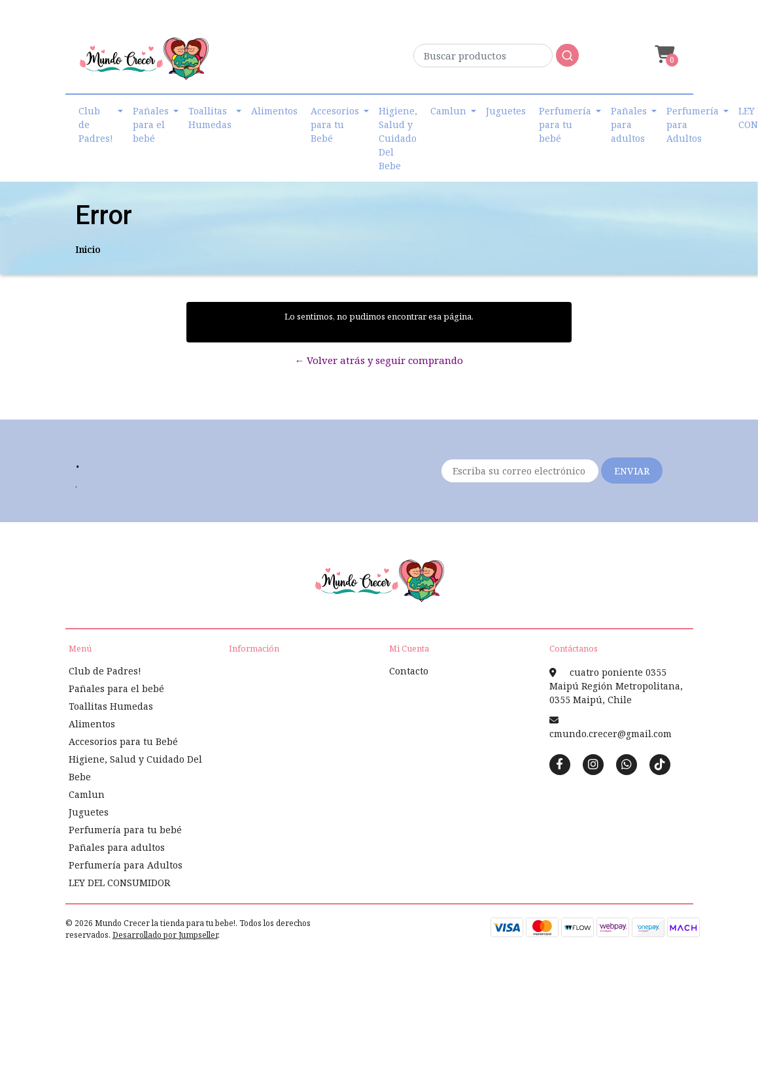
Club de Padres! (95, 124)
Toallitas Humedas (210, 118)
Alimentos (274, 111)
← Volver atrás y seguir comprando (378, 360)
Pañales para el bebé (151, 124)
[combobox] (496, 59)
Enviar (631, 471)
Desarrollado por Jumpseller (165, 934)
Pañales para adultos (629, 124)
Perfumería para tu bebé (565, 124)
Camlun (448, 111)
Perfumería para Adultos (692, 124)
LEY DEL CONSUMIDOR (119, 882)
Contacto (408, 671)
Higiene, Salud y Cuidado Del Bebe (398, 138)
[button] (663, 54)
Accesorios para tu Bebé (335, 124)
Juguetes (506, 111)
